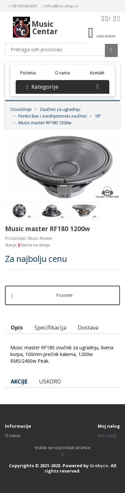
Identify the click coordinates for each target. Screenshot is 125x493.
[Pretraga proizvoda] (55, 49)
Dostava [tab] (88, 327)
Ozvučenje (21, 109)
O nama (62, 73)
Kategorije (62, 86)
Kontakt (97, 73)
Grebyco (99, 466)
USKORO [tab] (50, 381)
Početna (30, 72)
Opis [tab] (17, 327)
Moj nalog (107, 435)
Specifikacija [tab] (50, 327)
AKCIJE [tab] (19, 381)
